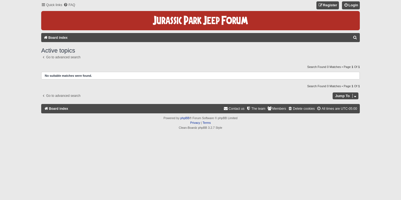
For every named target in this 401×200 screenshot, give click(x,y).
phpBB (184, 118)
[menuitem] (69, 5)
